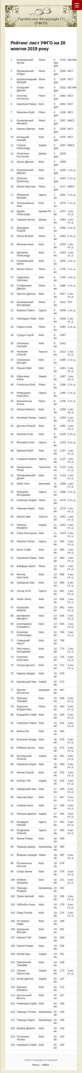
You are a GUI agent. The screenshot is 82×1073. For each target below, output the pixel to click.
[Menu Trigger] (77, 5)
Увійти (45, 1065)
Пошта (35, 1065)
